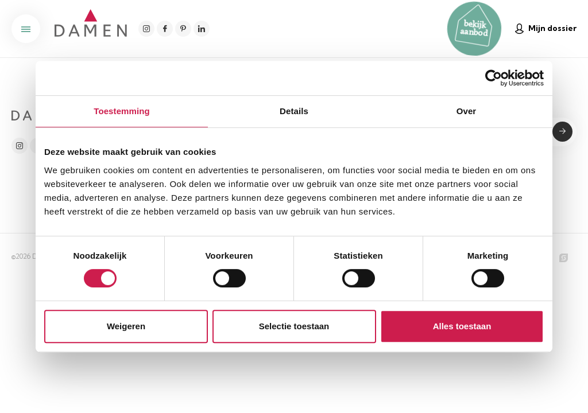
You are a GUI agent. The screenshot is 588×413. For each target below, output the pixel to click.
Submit (562, 132)
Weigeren (126, 326)
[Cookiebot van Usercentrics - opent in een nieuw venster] (493, 78)
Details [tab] (294, 111)
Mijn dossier (546, 28)
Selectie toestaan (294, 326)
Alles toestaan (462, 326)
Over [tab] (467, 111)
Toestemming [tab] (122, 111)
